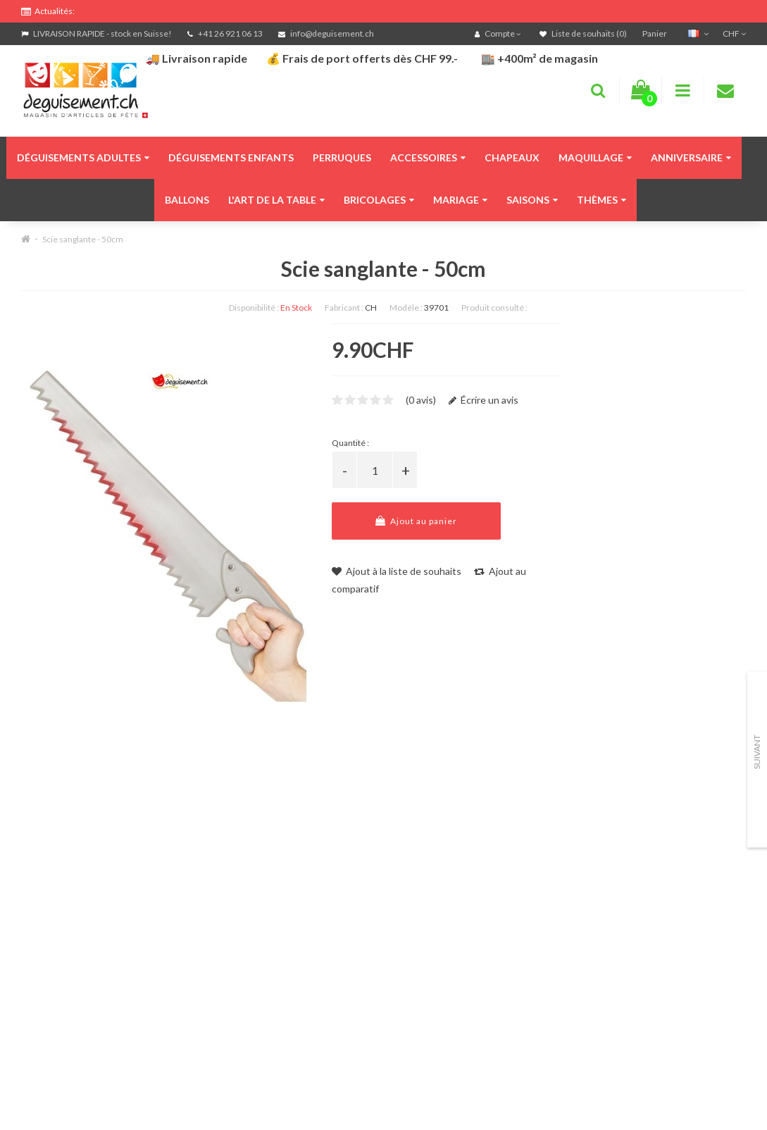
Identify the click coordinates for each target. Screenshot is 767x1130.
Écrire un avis (483, 400)
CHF (734, 33)
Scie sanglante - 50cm (82, 239)
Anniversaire (691, 157)
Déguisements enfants (231, 157)
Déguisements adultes (83, 157)
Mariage (460, 200)
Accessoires (428, 157)
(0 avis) (421, 400)
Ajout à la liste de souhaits (396, 571)
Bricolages (379, 200)
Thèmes (601, 200)
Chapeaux (512, 157)
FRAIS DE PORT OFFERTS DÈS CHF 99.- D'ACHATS (148, 9)
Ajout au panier (416, 521)
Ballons (187, 200)
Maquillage (595, 157)
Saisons (532, 200)
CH (371, 307)
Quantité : (350, 442)
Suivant (757, 752)
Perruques (342, 157)
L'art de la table (276, 200)
